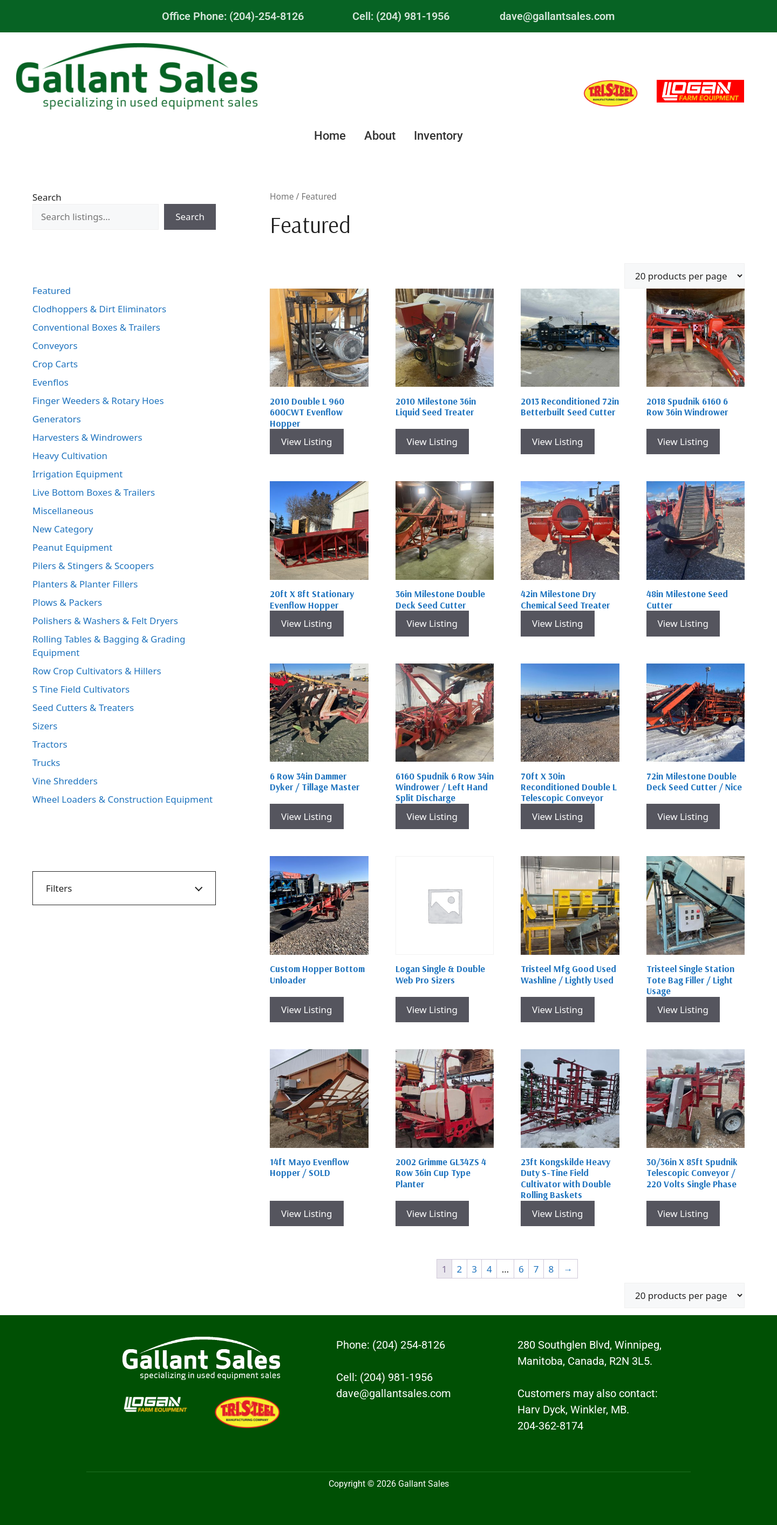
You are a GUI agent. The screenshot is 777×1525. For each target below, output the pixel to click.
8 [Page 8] (551, 1269)
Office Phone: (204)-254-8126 (233, 16)
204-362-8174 (550, 1425)
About (380, 135)
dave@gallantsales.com (557, 16)
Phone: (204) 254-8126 (390, 1344)
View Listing (306, 441)
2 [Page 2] (459, 1269)
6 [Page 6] (521, 1269)
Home (330, 135)
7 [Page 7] (536, 1269)
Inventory (438, 135)
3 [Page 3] (474, 1269)
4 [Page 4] (489, 1269)
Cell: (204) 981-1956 (400, 16)
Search (47, 197)
